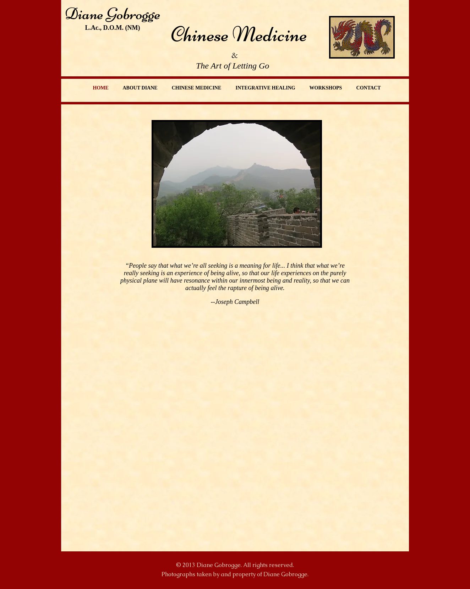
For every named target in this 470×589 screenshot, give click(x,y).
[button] (237, 184)
